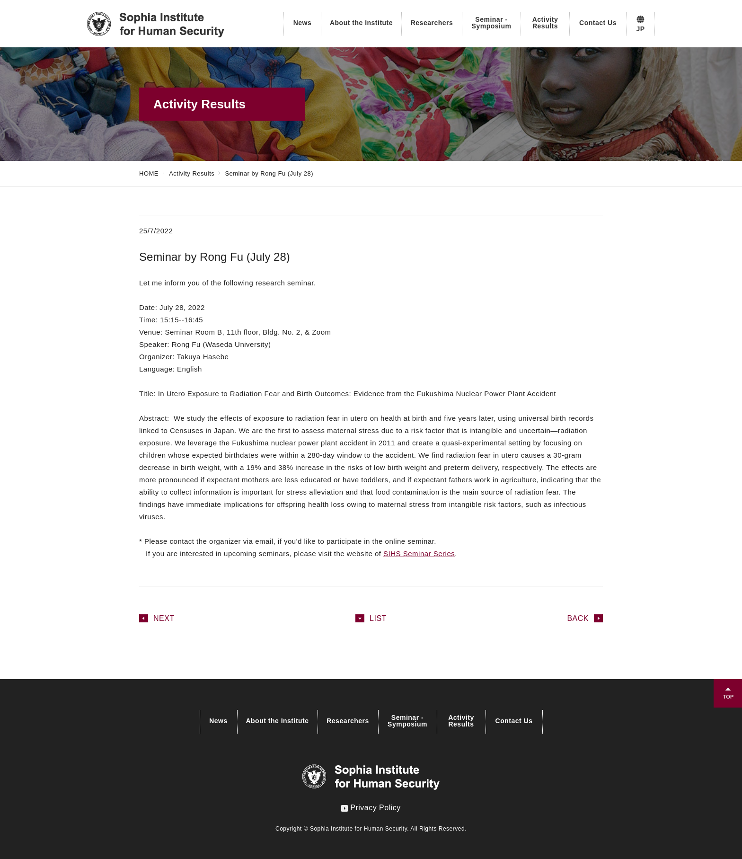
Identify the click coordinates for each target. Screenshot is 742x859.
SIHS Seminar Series (419, 553)
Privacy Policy (371, 808)
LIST (378, 618)
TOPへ (728, 693)
